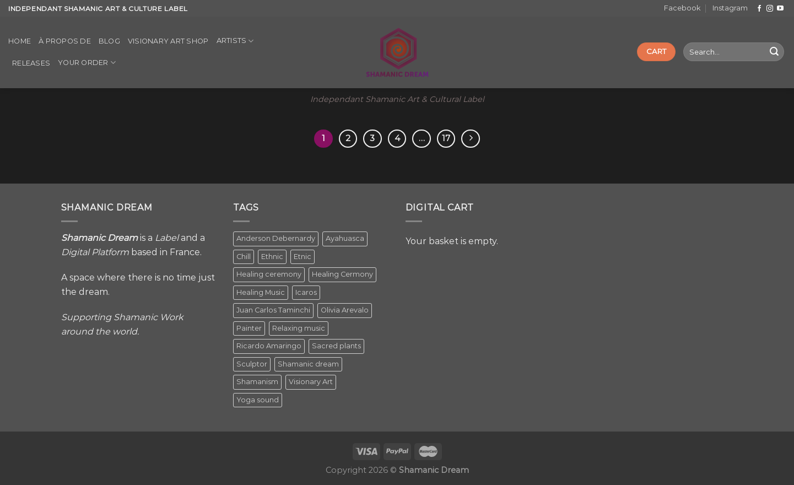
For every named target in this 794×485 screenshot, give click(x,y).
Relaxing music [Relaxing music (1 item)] (298, 328)
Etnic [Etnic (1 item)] (302, 256)
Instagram (730, 8)
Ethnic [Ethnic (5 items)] (272, 256)
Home (19, 41)
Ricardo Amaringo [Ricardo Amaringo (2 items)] (268, 346)
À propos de (65, 41)
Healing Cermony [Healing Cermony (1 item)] (342, 274)
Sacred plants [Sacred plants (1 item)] (336, 346)
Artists (235, 41)
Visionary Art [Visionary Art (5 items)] (311, 382)
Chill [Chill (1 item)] (243, 256)
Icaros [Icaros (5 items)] (306, 292)
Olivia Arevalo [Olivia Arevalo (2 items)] (345, 310)
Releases (31, 63)
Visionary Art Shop (168, 41)
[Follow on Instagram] (769, 9)
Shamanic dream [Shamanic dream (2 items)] (308, 364)
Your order (87, 62)
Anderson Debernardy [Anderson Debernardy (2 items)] (275, 238)
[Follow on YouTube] (780, 9)
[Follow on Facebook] (759, 9)
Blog (109, 41)
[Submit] (774, 51)
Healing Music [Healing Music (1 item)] (260, 292)
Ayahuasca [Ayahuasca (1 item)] (345, 238)
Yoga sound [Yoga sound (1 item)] (257, 400)
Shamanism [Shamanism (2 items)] (257, 382)
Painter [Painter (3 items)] (249, 328)
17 (446, 138)
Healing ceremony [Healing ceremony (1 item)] (268, 274)
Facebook (682, 8)
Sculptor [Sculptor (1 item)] (251, 364)
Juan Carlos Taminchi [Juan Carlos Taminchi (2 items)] (273, 310)
